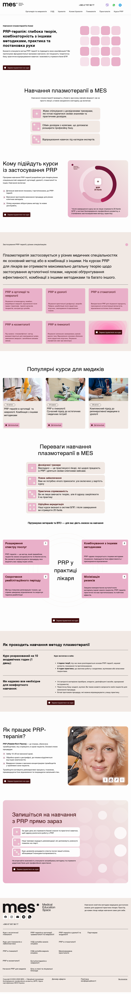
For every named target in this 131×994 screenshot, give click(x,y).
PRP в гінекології (10, 951)
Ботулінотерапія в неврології (38, 962)
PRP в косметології (11, 961)
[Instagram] (11, 917)
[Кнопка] (107, 5)
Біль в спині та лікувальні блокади (42, 970)
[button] (36, 11)
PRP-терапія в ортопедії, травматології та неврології (42, 934)
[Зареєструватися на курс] (16, 67)
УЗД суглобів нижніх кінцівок (39, 943)
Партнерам (92, 933)
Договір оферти (59, 979)
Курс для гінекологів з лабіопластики (12, 943)
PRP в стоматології (67, 942)
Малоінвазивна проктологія (65, 952)
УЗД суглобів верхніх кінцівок (39, 952)
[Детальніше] (11, 425)
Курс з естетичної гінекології (10, 934)
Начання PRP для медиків (14, 969)
